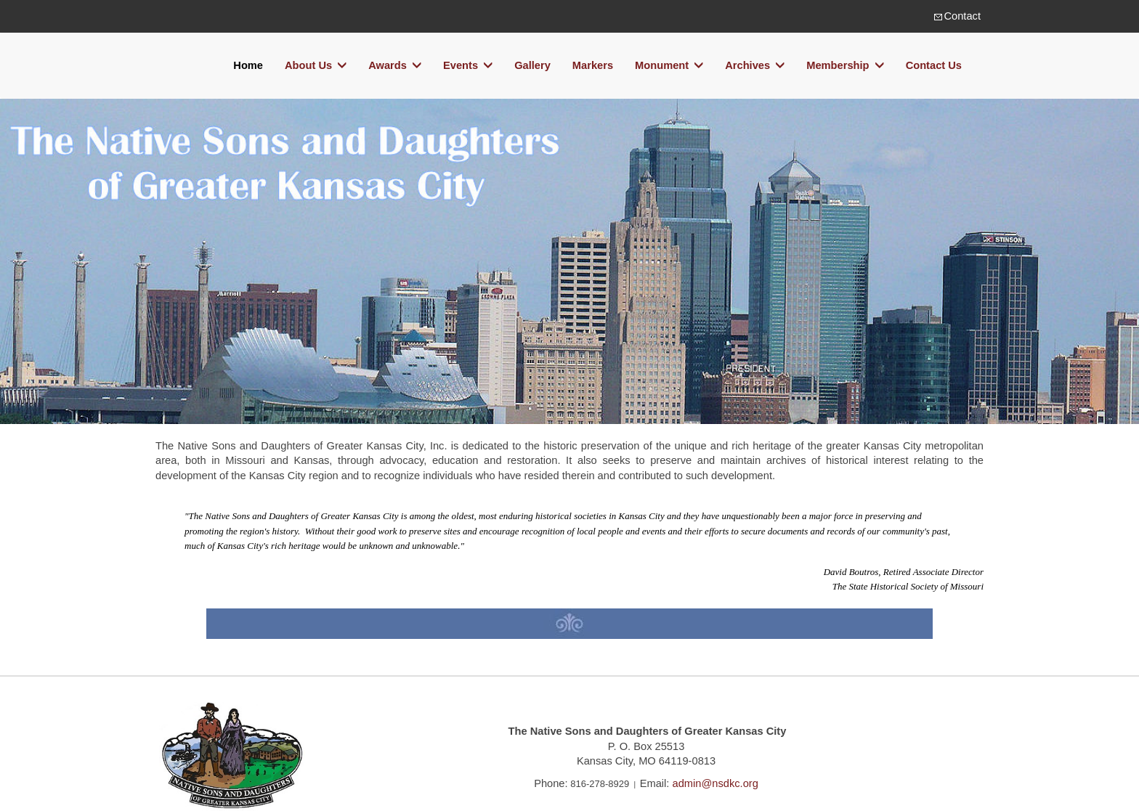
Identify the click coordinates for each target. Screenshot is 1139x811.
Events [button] (468, 65)
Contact (962, 16)
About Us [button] (315, 65)
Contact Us (934, 65)
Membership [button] (844, 65)
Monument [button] (669, 65)
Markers (592, 65)
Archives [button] (755, 65)
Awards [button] (394, 65)
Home (248, 65)
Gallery (532, 65)
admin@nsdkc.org (715, 783)
